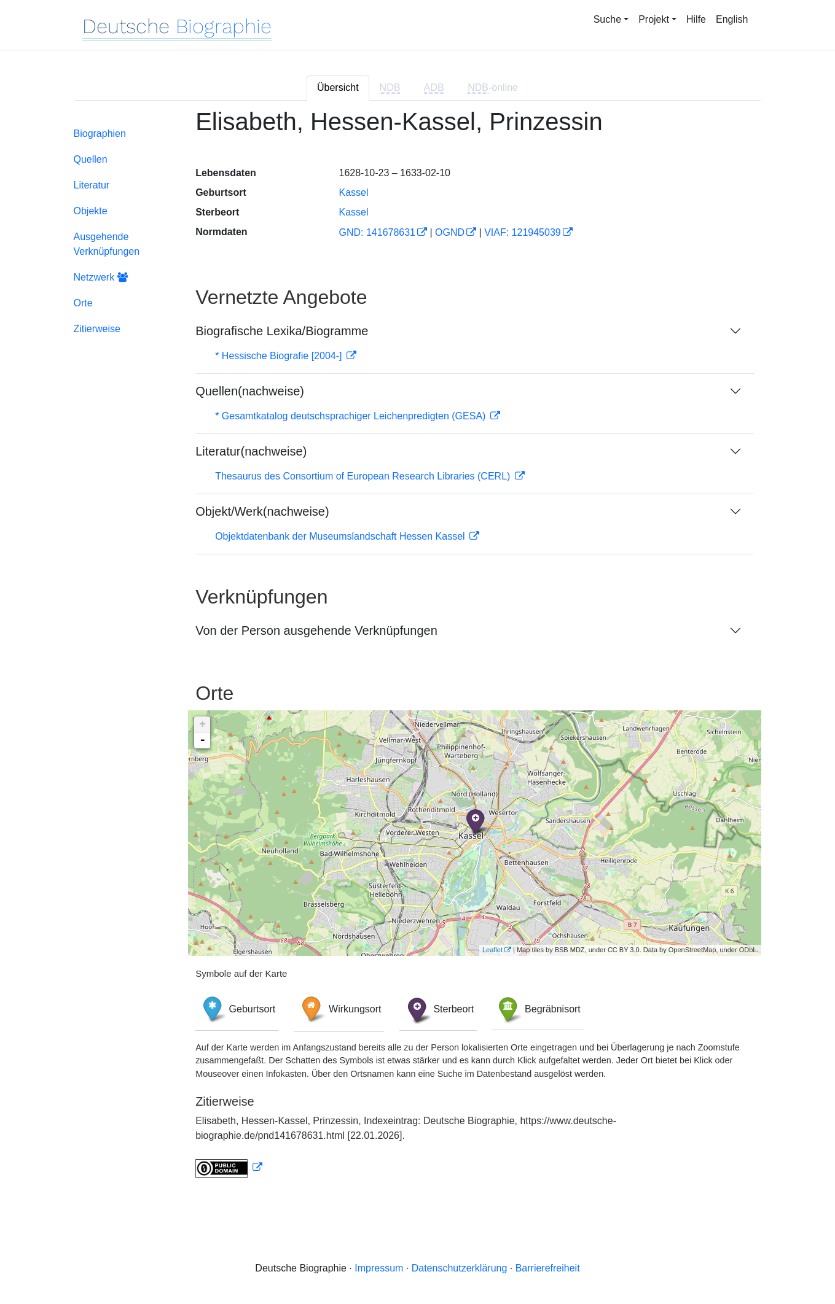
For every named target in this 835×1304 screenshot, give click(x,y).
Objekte (91, 211)
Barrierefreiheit (548, 1268)
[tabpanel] (418, 650)
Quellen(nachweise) (249, 391)
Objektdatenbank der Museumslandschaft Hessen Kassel (341, 536)
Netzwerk (101, 277)
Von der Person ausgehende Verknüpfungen (316, 630)
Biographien (100, 133)
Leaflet (492, 949)
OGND (450, 232)
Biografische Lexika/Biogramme (281, 331)
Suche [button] (607, 19)
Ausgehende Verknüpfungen (107, 244)
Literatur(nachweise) (251, 451)
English (732, 19)
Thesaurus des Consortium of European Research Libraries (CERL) (364, 476)
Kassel (353, 192)
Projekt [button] (653, 19)
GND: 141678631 (377, 232)
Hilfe (696, 19)
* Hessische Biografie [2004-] (280, 356)
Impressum (379, 1268)
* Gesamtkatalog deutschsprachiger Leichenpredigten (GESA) (351, 416)
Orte (83, 303)
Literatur (92, 185)
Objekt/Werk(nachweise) (262, 511)
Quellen (91, 159)
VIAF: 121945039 (522, 232)
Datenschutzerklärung (460, 1268)
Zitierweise (97, 329)
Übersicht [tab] (338, 87)
